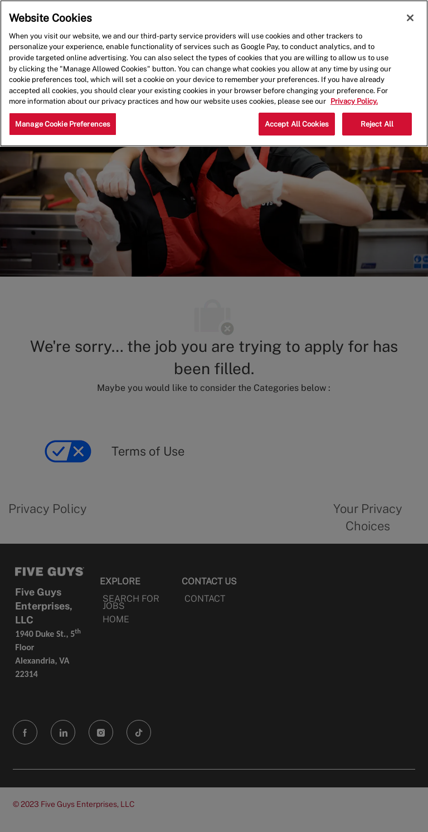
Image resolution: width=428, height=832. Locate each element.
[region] (214, 73)
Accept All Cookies (297, 124)
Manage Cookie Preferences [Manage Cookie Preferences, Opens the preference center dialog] (62, 124)
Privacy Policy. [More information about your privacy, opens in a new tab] (354, 101)
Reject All (377, 124)
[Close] (410, 18)
